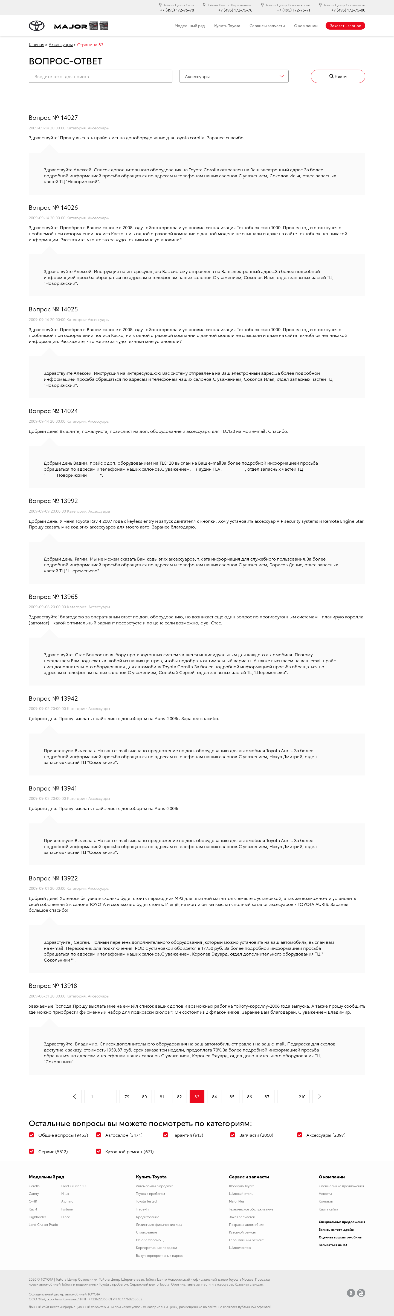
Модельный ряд (190, 25)
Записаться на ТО (333, 1244)
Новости (325, 1193)
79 (126, 1096)
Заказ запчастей (242, 1216)
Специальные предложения (341, 1185)
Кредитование (147, 1216)
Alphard (67, 1201)
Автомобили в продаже (154, 1185)
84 (214, 1096)
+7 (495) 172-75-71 (293, 10)
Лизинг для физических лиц (159, 1224)
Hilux (65, 1193)
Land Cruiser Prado (43, 1224)
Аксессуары (61, 44)
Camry (34, 1193)
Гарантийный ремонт (246, 1239)
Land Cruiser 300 (74, 1185)
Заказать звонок (345, 25)
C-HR (33, 1201)
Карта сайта (328, 1209)
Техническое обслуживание (251, 1209)
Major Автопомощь (150, 1239)
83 (197, 1096)
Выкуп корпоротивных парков (159, 1255)
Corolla (34, 1185)
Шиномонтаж (240, 1247)
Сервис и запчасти (267, 25)
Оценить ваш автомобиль (340, 1237)
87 (267, 1096)
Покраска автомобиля (246, 1224)
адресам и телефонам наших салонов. (197, 175)
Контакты (326, 1201)
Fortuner (67, 1209)
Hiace (65, 1216)
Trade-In (142, 1209)
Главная (36, 44)
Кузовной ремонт (242, 1232)
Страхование (146, 1232)
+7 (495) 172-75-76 (235, 10)
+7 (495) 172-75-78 (177, 10)
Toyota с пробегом (150, 1193)
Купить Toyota (227, 25)
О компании (306, 25)
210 (302, 1096)
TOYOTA (47, 1279)
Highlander (37, 1216)
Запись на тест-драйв (336, 1229)
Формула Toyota (241, 1185)
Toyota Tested (146, 1201)
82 (179, 1096)
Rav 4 (33, 1209)
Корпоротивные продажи (156, 1247)
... (109, 1096)
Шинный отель (241, 1193)
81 (162, 1096)
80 (144, 1096)
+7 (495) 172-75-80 (348, 10)
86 (249, 1096)
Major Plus (237, 1201)
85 (232, 1096)
